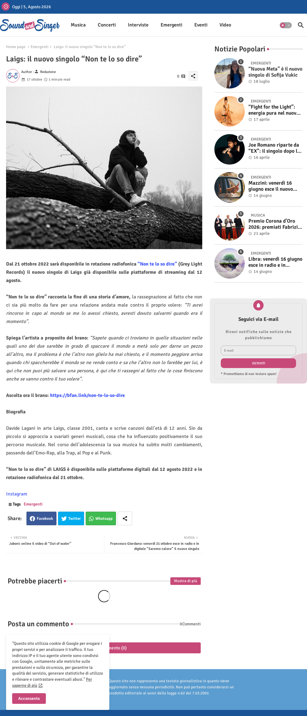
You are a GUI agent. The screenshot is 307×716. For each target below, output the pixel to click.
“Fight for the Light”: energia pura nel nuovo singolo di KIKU (273, 110)
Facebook (45, 518)
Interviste (138, 25)
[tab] (78, 25)
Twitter (74, 518)
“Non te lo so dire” (158, 264)
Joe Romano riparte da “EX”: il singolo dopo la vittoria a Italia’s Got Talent (274, 148)
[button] (286, 25)
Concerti (107, 25)
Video (225, 25)
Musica (78, 25)
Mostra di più (185, 581)
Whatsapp (104, 518)
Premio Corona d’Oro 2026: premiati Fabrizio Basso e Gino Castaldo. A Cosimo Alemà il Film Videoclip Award (274, 224)
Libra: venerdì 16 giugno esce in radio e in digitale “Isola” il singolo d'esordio (275, 262)
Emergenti (171, 25)
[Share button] (125, 518)
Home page (16, 46)
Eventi (200, 25)
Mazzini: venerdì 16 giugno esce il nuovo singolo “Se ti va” (270, 186)
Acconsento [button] (29, 698)
